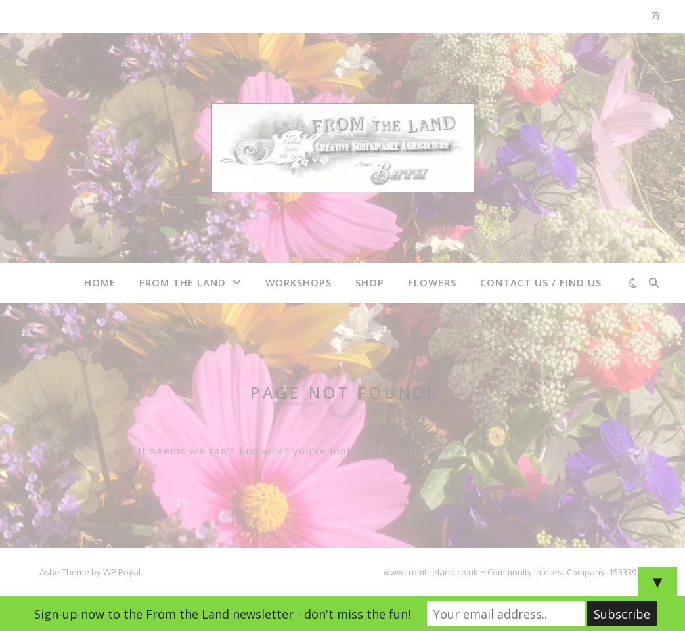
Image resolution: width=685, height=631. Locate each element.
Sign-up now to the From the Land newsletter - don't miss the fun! (222, 614)
